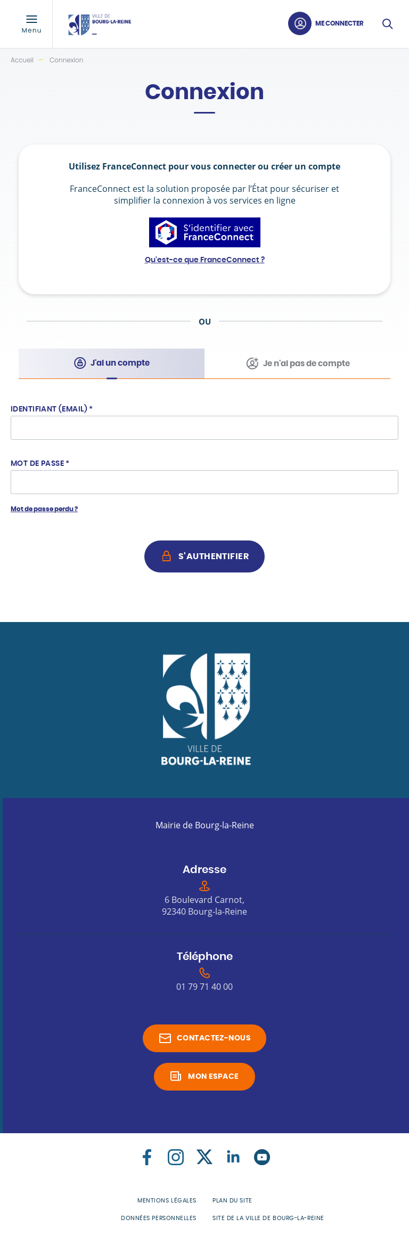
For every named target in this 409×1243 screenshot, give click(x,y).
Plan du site (232, 1201)
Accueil (22, 60)
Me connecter (339, 23)
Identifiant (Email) (52, 409)
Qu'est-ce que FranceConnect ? (205, 260)
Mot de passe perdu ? (44, 509)
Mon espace (213, 1076)
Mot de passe (40, 463)
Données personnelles (159, 1218)
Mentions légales (167, 1201)
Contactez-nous (213, 1038)
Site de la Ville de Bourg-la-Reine (268, 1218)
